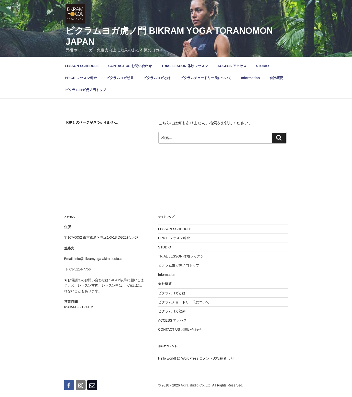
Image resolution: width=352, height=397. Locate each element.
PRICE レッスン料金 (81, 78)
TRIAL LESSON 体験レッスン (184, 66)
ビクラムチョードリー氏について (205, 78)
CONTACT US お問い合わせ (130, 66)
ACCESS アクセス (232, 66)
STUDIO (262, 66)
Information (250, 78)
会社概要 (276, 78)
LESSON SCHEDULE (82, 66)
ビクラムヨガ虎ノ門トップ (85, 90)
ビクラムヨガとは (157, 78)
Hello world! (167, 358)
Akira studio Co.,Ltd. (196, 385)
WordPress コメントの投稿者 (204, 358)
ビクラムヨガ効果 (120, 78)
